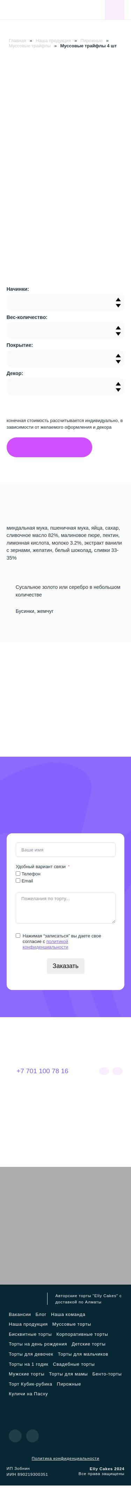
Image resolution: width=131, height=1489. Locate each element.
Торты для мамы (68, 1377)
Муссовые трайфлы (30, 45)
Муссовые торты (71, 1327)
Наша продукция (53, 40)
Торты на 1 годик (28, 1367)
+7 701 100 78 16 (37, 1074)
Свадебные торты (74, 1367)
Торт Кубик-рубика (30, 1387)
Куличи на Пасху (28, 1397)
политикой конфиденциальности (45, 947)
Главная (17, 40)
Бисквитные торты (30, 1337)
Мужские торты (26, 1377)
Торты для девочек (31, 1357)
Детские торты (88, 1347)
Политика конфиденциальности (65, 1461)
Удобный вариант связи (41, 869)
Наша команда (68, 1317)
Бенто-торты (107, 1377)
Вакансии (20, 1317)
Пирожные (91, 40)
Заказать (65, 969)
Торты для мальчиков (83, 1357)
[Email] (18, 884)
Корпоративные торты (82, 1337)
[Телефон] (18, 876)
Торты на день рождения (38, 1347)
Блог (41, 1317)
